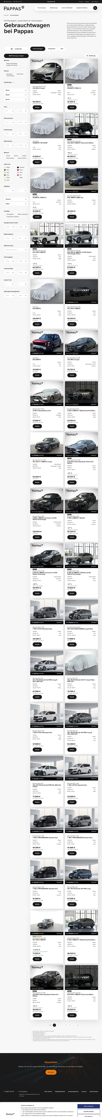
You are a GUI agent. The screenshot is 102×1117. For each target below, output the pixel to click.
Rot (21, 175)
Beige (8, 167)
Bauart (8, 99)
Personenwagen (42, 7)
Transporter (51, 48)
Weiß (21, 177)
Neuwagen (9, 74)
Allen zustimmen (88, 1092)
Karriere (81, 1)
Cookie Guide (25, 1104)
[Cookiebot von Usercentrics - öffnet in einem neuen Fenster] (10, 1114)
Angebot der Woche (12, 65)
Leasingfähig (9, 214)
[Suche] (95, 8)
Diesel (8, 155)
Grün (8, 175)
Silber (8, 177)
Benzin (16, 155)
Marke (7, 90)
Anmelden (51, 1072)
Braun (21, 170)
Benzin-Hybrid (22, 158)
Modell (8, 95)
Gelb (8, 180)
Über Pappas (95, 1)
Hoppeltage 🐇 (51, 1)
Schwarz (22, 167)
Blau (8, 170)
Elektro (24, 155)
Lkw (62, 48)
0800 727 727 (18, 1)
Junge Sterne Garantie (12, 216)
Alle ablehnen (89, 1103)
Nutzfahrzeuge (54, 7)
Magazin (87, 1)
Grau (21, 172)
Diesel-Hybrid (10, 158)
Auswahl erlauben (89, 1098)
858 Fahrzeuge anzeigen (16, 56)
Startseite (6, 15)
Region (8, 203)
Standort (8, 199)
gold (8, 172)
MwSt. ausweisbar (23, 214)
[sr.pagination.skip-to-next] (77, 1025)
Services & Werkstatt (67, 7)
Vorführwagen (10, 75)
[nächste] (74, 1025)
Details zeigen (85, 1114)
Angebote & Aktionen (81, 7)
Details (37, 107)
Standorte (8, 1)
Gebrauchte (20, 74)
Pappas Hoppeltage (11, 63)
